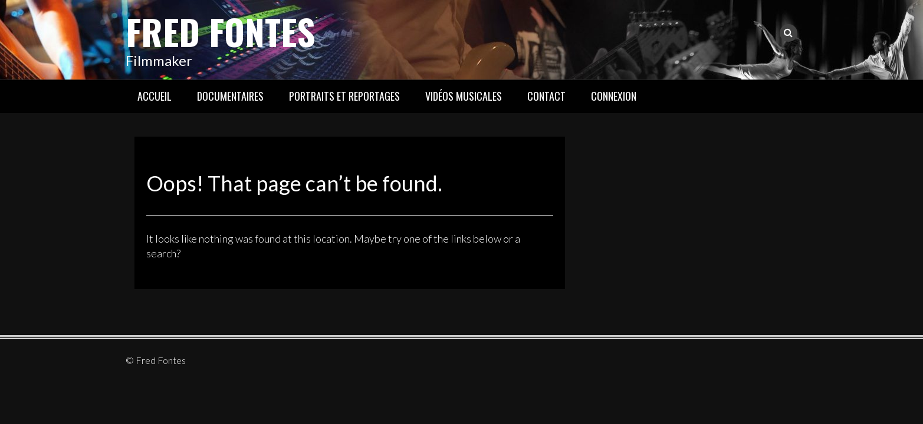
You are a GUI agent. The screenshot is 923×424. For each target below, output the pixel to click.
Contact (546, 96)
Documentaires (230, 96)
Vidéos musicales (463, 96)
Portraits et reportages (344, 96)
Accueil (154, 96)
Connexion (613, 96)
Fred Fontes (221, 31)
